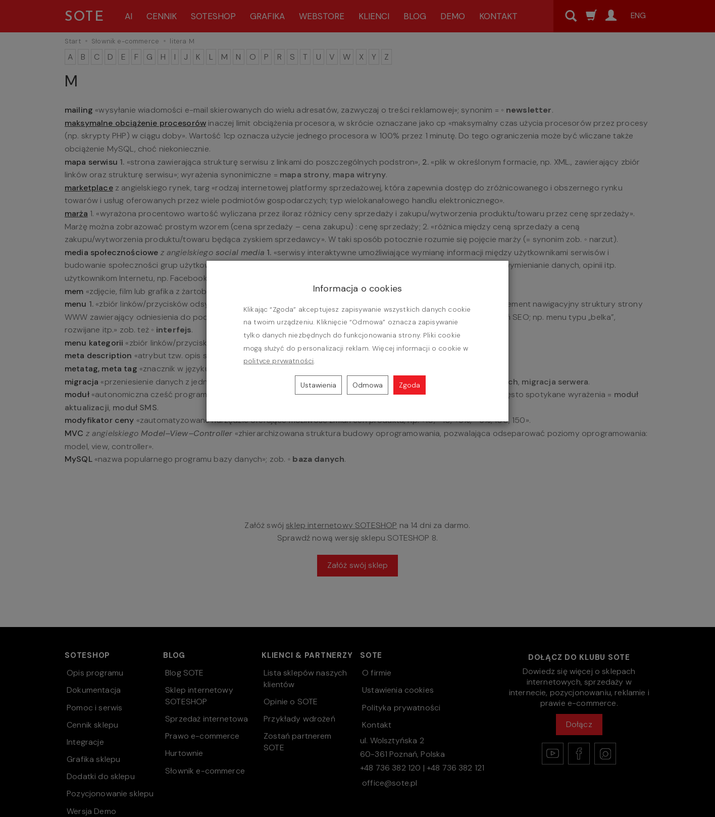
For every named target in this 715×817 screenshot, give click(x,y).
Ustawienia (318, 385)
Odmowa (367, 385)
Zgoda (409, 385)
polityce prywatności (278, 361)
